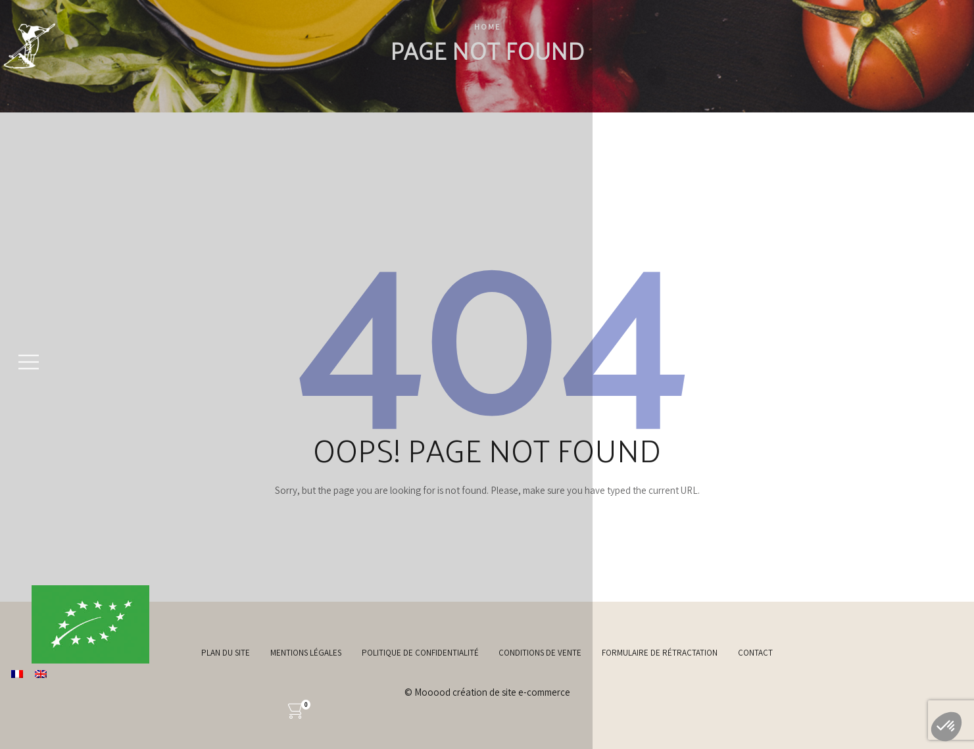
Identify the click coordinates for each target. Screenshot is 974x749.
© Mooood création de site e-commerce (487, 692)
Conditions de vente (540, 652)
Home (487, 26)
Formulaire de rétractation (660, 652)
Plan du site (225, 652)
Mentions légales (305, 652)
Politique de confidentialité (420, 652)
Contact (755, 652)
